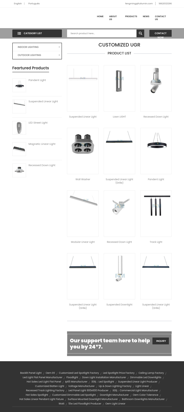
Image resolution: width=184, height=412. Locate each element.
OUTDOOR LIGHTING (39, 55)
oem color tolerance (145, 395)
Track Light (156, 242)
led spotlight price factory (119, 373)
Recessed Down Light (42, 165)
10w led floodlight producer (84, 403)
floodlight (72, 377)
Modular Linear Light (83, 242)
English (18, 3)
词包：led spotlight (102, 381)
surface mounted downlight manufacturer (93, 399)
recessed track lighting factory (45, 390)
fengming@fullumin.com (139, 3)
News (146, 16)
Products (131, 16)
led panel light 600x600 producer (88, 390)
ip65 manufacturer (76, 381)
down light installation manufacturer (104, 377)
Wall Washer (82, 179)
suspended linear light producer (137, 381)
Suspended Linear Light (43, 101)
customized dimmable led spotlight (74, 395)
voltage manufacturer (81, 386)
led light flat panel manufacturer (42, 377)
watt (61, 403)
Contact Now (161, 34)
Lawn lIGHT (119, 116)
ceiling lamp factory (151, 373)
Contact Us (160, 18)
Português (34, 3)
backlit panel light (31, 373)
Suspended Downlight (119, 304)
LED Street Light (38, 122)
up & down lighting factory (115, 386)
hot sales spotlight (37, 395)
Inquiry (161, 341)
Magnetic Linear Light (42, 144)
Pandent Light (37, 80)
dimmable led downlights (145, 377)
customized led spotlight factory (79, 373)
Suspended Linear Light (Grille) (119, 181)
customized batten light (49, 386)
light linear (142, 386)
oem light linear (115, 403)
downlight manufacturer (114, 395)
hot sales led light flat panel (44, 381)
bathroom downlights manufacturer (143, 399)
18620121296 (165, 3)
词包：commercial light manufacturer (135, 390)
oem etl (50, 373)
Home (100, 16)
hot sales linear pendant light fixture (41, 399)
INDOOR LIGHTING (39, 47)
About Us (113, 18)
